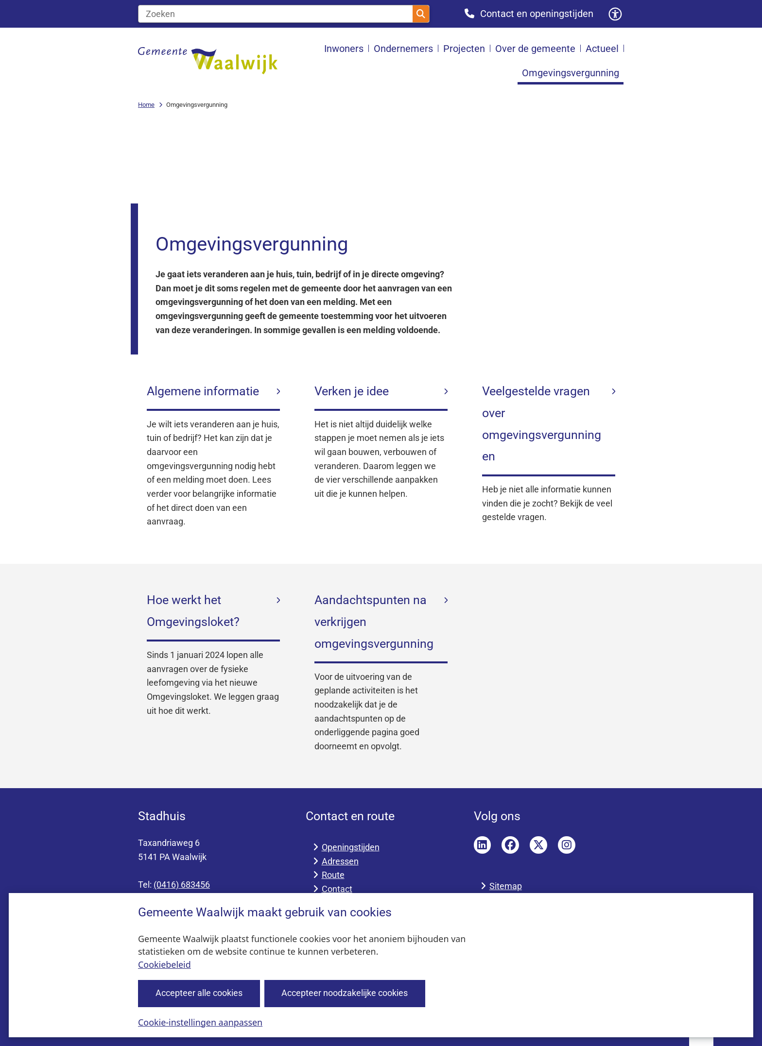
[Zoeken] (276, 14)
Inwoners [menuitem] (344, 48)
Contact (337, 889)
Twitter (538, 845)
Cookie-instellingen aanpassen (200, 1022)
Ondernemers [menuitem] (403, 48)
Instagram (566, 845)
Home (146, 104)
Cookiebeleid (164, 964)
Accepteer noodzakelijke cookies (344, 993)
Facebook (510, 845)
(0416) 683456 (182, 884)
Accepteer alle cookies (199, 993)
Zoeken (420, 14)
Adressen (340, 861)
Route (333, 875)
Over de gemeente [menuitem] (535, 48)
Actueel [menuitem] (602, 48)
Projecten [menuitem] (464, 48)
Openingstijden (351, 847)
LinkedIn (482, 845)
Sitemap (505, 886)
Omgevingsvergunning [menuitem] (570, 73)
